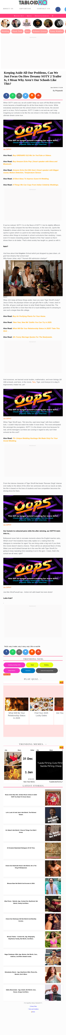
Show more (7, 674)
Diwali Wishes (11, 670)
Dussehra (28, 670)
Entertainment (42, 16)
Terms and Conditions (34, 1009)
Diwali (32, 665)
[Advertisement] (33, 53)
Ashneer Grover (40, 31)
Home (33, 1011)
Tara (34, 382)
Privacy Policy (33, 1006)
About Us (8, 8)
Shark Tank (17, 31)
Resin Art (19, 16)
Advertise (25, 8)
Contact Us (43, 8)
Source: (5, 297)
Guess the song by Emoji (47, 670)
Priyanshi (59, 91)
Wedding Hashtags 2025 (14, 665)
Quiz (29, 16)
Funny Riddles (56, 31)
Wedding (5, 31)
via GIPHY (7, 149)
